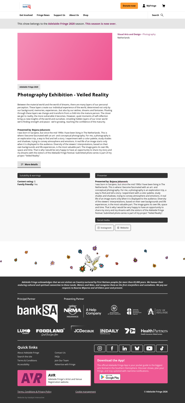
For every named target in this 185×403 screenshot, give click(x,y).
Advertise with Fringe (65, 364)
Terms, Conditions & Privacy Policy (34, 391)
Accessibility (23, 364)
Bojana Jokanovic (119, 181)
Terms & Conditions (27, 360)
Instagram (104, 227)
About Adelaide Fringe (28, 352)
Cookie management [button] (85, 391)
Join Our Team (62, 360)
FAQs (57, 356)
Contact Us (60, 352)
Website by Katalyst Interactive (30, 397)
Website (123, 227)
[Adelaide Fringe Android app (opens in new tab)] (109, 377)
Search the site (24, 356)
